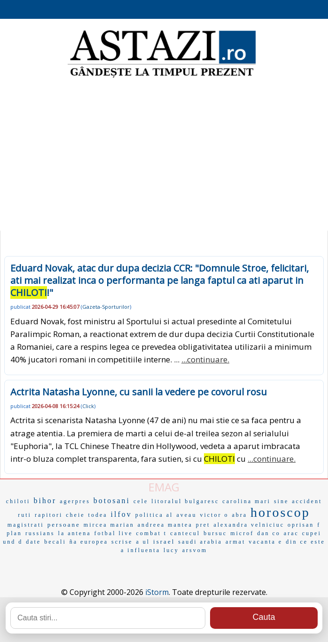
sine (281, 501)
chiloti (18, 501)
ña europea (89, 541)
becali (55, 541)
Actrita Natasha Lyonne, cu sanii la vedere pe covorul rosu (138, 391)
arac (291, 533)
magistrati (26, 525)
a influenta (140, 550)
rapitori (48, 515)
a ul (143, 541)
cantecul (185, 533)
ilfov (121, 514)
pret (203, 525)
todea (98, 515)
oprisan (301, 525)
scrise (122, 541)
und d (13, 541)
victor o (214, 515)
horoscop (280, 512)
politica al (154, 515)
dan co (269, 533)
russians (40, 533)
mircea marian (109, 525)
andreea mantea (165, 525)
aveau (186, 515)
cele (140, 501)
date (33, 541)
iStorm (157, 592)
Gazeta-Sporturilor (106, 306)
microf (242, 533)
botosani (112, 501)
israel (164, 541)
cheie (75, 515)
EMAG (164, 487)
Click (88, 405)
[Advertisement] (164, 155)
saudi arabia (200, 541)
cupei (311, 533)
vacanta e (265, 541)
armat (235, 541)
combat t (151, 533)
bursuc (215, 533)
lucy (171, 550)
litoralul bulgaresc (185, 501)
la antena (74, 533)
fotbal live (113, 533)
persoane (63, 524)
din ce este (305, 541)
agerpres (75, 501)
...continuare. (205, 359)
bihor (44, 501)
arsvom (194, 550)
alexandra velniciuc (248, 525)
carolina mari (246, 501)
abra (239, 515)
